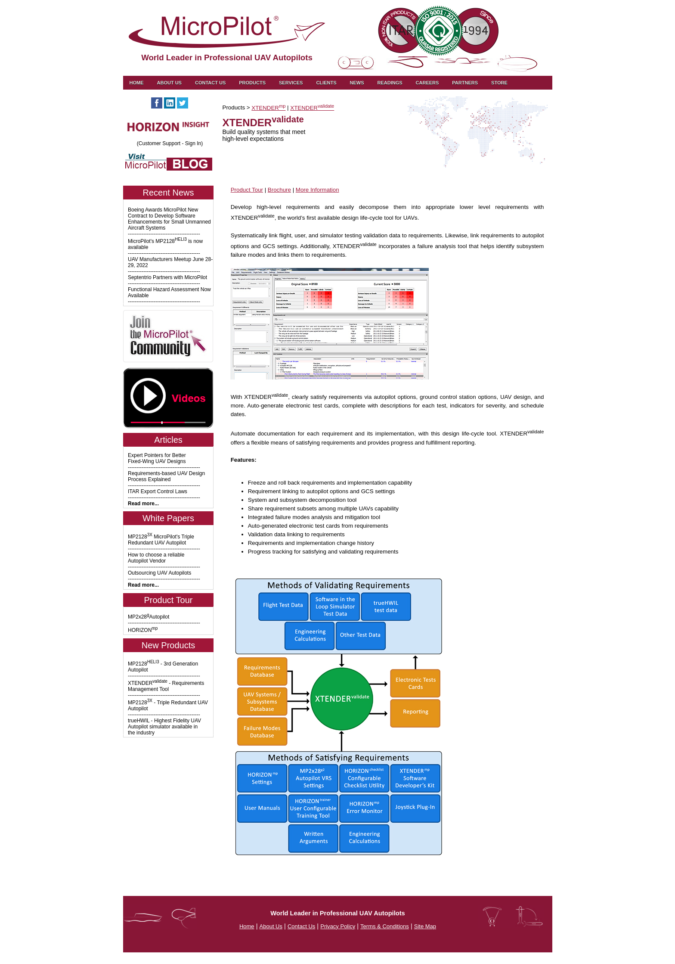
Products (252, 82)
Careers (427, 82)
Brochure (279, 190)
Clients (326, 82)
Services (291, 82)
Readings (389, 82)
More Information (317, 190)
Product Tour (247, 190)
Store (499, 82)
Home (137, 82)
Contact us (210, 82)
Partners (465, 82)
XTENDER (268, 108)
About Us (169, 82)
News (357, 82)
